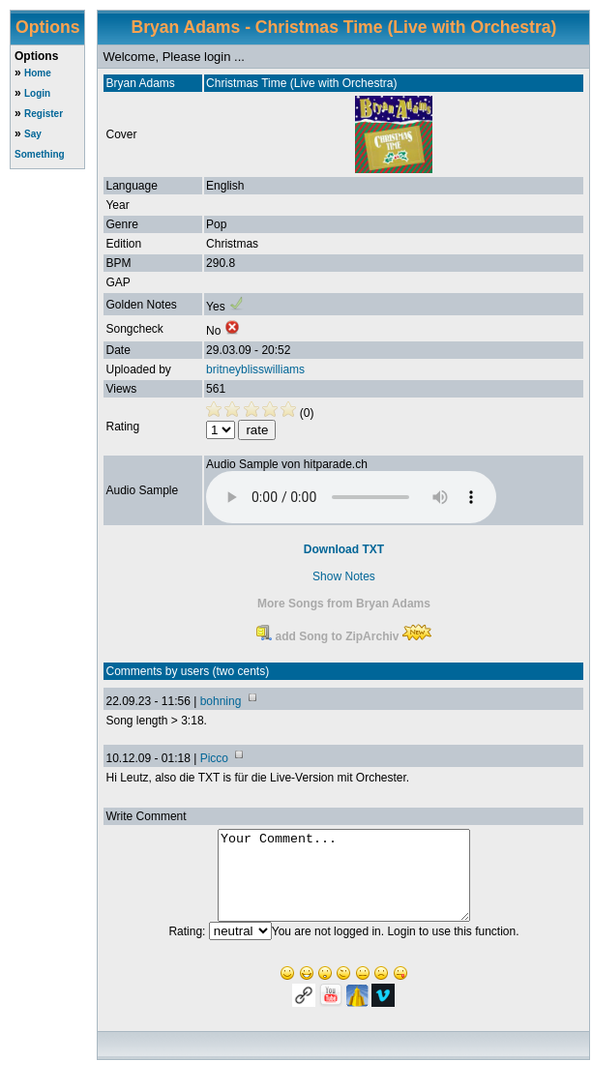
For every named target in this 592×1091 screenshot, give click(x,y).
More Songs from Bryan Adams (343, 603)
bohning (221, 701)
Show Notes (343, 576)
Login (37, 93)
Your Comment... (344, 884)
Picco (214, 758)
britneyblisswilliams (255, 369)
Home (37, 73)
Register (43, 113)
